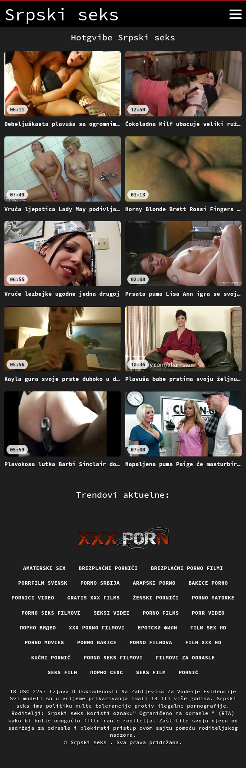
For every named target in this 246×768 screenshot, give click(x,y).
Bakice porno (208, 582)
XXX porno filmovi (97, 627)
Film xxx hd (203, 642)
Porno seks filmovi (50, 612)
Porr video (208, 612)
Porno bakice (96, 642)
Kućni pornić (51, 657)
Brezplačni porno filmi (187, 568)
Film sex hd (208, 627)
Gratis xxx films (93, 597)
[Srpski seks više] (235, 14)
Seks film (62, 672)
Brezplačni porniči (108, 568)
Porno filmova (151, 642)
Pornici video (33, 597)
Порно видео (38, 627)
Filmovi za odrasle (185, 657)
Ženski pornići (156, 597)
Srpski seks (90, 742)
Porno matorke (213, 597)
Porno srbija (100, 582)
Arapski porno (154, 582)
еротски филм (157, 627)
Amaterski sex (44, 568)
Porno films (161, 612)
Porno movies (44, 642)
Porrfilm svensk (42, 582)
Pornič (188, 672)
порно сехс (106, 672)
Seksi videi (111, 612)
